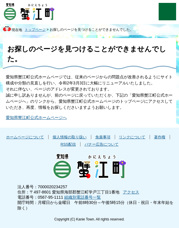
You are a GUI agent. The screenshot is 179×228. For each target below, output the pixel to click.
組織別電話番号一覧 (82, 197)
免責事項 (102, 137)
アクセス (131, 192)
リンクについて (132, 137)
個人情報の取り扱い (70, 137)
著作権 (159, 137)
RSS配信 (68, 144)
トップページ (35, 30)
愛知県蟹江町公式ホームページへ (36, 117)
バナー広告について (102, 144)
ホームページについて (25, 137)
